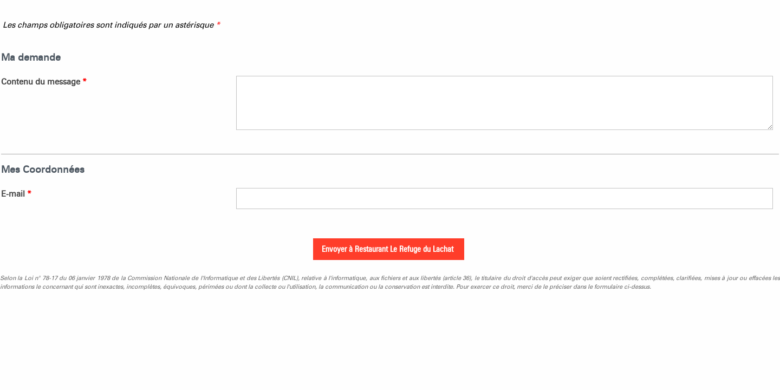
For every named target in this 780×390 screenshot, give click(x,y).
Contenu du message (44, 82)
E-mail (16, 194)
